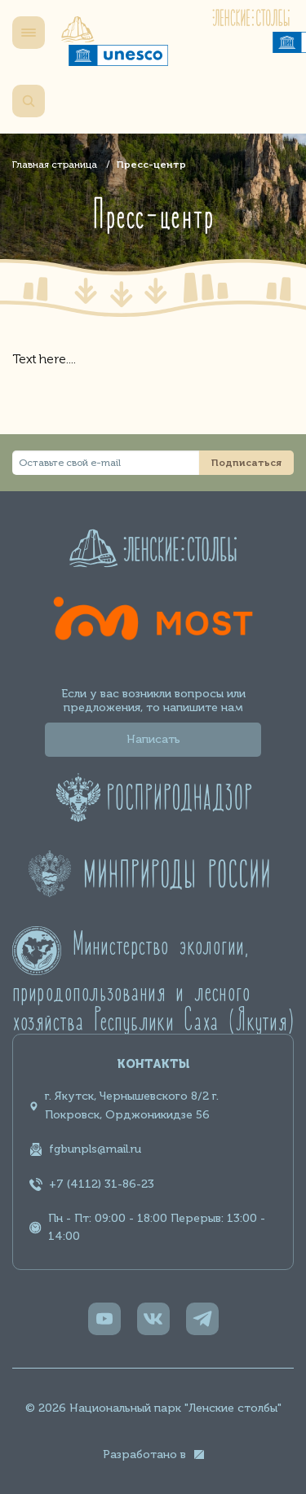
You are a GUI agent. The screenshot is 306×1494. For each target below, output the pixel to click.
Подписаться (246, 462)
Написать (153, 739)
